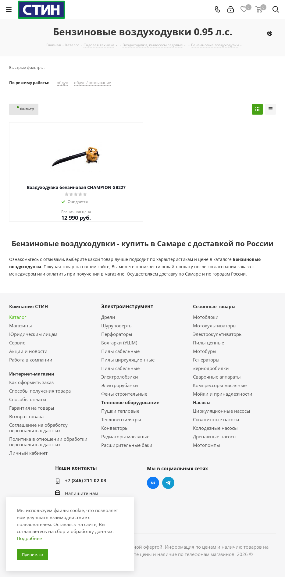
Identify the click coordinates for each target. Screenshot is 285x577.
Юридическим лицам (33, 334)
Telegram (168, 483)
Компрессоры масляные (220, 385)
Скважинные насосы (216, 419)
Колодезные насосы (215, 428)
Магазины (20, 325)
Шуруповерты (117, 325)
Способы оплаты (27, 399)
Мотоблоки (206, 317)
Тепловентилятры (121, 419)
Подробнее (29, 538)
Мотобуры (204, 351)
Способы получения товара (40, 391)
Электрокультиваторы (218, 334)
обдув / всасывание (92, 82)
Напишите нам (81, 493)
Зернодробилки (211, 368)
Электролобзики (119, 377)
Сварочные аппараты (217, 377)
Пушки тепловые (120, 411)
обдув (62, 82)
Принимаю (32, 554)
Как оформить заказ (31, 382)
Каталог (17, 317)
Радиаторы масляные (125, 436)
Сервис (17, 343)
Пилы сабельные (120, 351)
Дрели (108, 317)
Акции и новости (28, 351)
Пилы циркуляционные (128, 360)
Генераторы (206, 360)
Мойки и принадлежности (222, 394)
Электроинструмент (127, 306)
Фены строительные (124, 394)
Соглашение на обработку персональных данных (38, 427)
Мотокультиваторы (215, 325)
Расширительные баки (126, 445)
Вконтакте (153, 483)
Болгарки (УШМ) (119, 343)
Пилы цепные (208, 343)
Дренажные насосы (215, 436)
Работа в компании (30, 360)
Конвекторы (115, 428)
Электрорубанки (119, 385)
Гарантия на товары (31, 408)
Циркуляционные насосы (221, 411)
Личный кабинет (28, 453)
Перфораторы (116, 334)
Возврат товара (26, 416)
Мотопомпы (206, 445)
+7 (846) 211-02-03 (85, 480)
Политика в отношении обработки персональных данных (48, 441)
